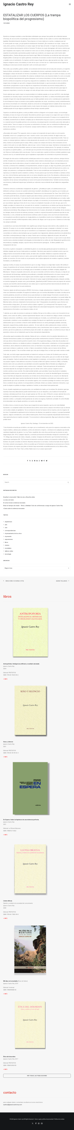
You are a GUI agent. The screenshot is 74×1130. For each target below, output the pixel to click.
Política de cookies (59, 1119)
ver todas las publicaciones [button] (37, 1075)
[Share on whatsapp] (39, 461)
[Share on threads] (32, 461)
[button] (70, 4)
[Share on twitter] (30, 461)
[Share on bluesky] (42, 461)
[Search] (37, 482)
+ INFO (5, 679)
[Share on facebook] (27, 461)
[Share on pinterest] (35, 461)
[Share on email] (46, 461)
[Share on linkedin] (37, 461)
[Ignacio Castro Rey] (18, 4)
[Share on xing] (44, 461)
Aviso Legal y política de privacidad (44, 1119)
